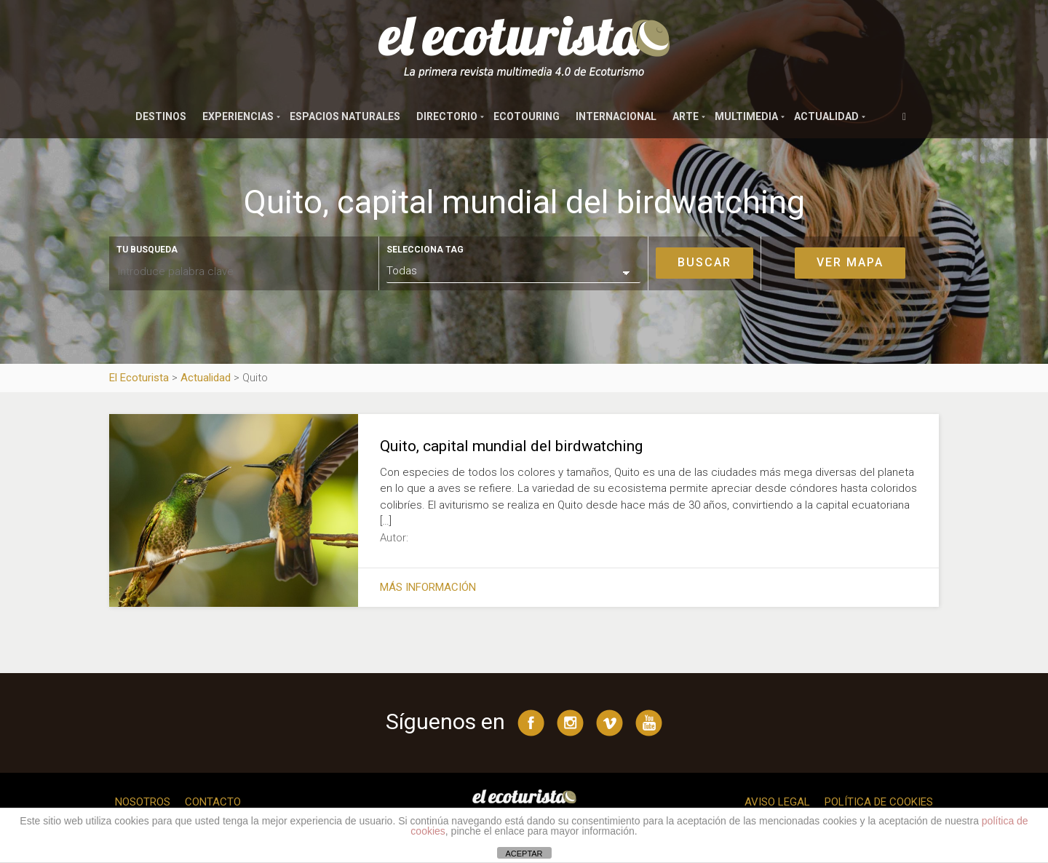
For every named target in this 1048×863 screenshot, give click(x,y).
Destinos (160, 116)
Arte (685, 116)
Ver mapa (850, 262)
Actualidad (826, 116)
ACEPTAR (523, 853)
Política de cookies (879, 801)
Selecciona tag (425, 249)
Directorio (446, 116)
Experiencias (238, 116)
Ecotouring (526, 116)
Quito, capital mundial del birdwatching (511, 446)
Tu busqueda (147, 249)
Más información (428, 587)
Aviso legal (777, 801)
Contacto (213, 801)
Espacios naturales (345, 116)
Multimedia (746, 116)
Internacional (616, 116)
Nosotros (142, 801)
